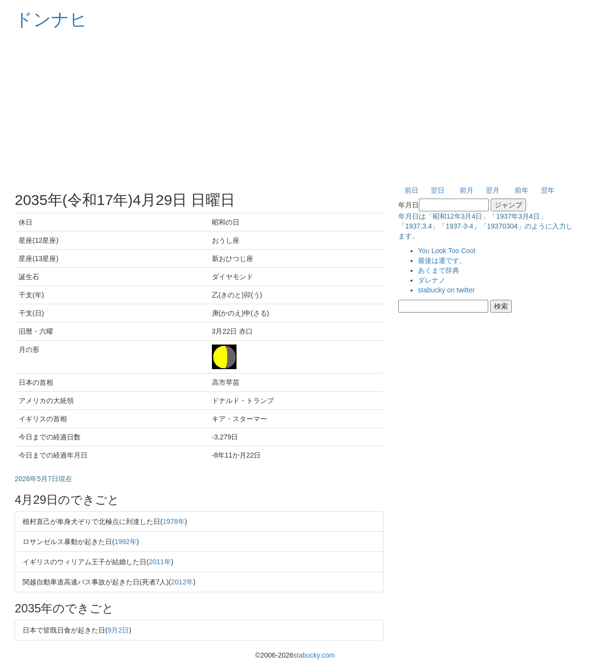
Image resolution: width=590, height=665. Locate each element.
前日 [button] (411, 190)
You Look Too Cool (446, 251)
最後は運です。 (442, 260)
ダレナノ (431, 280)
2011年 (160, 562)
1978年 (174, 521)
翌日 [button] (437, 190)
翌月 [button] (493, 190)
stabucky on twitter (446, 290)
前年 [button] (522, 190)
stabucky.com (314, 655)
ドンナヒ (51, 19)
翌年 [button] (548, 190)
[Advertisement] (295, 108)
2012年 (182, 582)
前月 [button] (466, 190)
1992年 (126, 542)
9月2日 (118, 630)
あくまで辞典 (438, 270)
